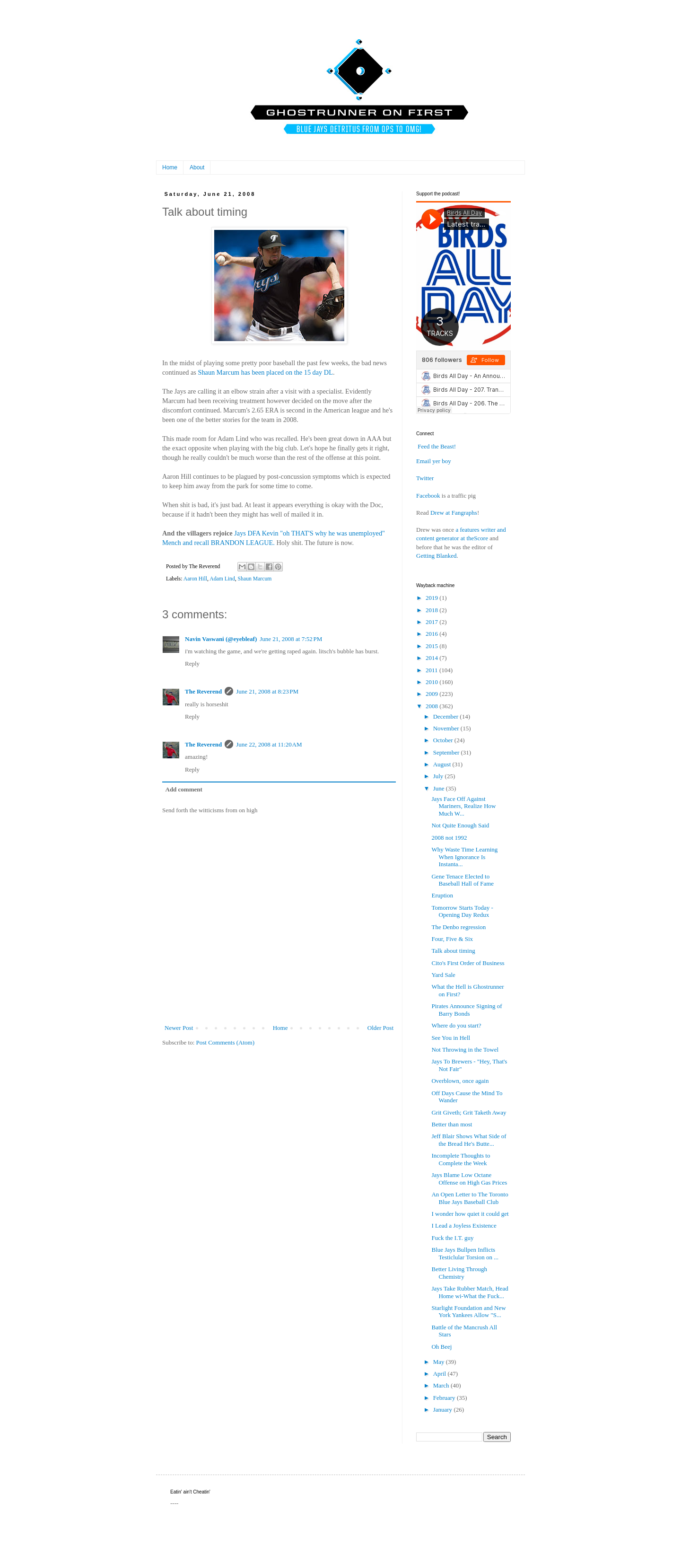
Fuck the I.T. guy (452, 1237)
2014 (432, 657)
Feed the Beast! (437, 446)
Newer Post (179, 1027)
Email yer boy (433, 461)
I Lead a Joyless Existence (463, 1225)
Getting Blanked (436, 555)
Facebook (428, 495)
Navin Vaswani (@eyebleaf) (221, 638)
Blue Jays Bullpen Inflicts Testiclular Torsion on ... (464, 1253)
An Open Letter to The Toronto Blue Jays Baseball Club (469, 1198)
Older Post (380, 1027)
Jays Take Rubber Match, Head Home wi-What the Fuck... (469, 1292)
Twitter (425, 478)
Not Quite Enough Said (460, 825)
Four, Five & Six (452, 938)
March (442, 1385)
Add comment (184, 789)
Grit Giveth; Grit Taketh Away (468, 1112)
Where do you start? (456, 1025)
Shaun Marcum (255, 579)
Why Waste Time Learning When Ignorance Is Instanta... (464, 857)
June (439, 788)
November (447, 728)
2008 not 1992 (449, 837)
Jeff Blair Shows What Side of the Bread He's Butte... (468, 1140)
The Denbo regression (458, 927)
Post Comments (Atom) (225, 1042)
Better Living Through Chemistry (459, 1272)
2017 (432, 621)
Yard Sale (443, 974)
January (443, 1409)
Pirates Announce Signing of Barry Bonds (466, 1009)
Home (169, 167)
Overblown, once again (460, 1080)
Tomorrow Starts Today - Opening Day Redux (462, 911)
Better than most (451, 1124)
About (197, 167)
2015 (432, 646)
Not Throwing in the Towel (464, 1049)
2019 (432, 597)
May (439, 1361)
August (443, 764)
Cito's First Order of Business (467, 962)
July (439, 776)
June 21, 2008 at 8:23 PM (267, 691)
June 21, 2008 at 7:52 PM (291, 638)
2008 (432, 706)
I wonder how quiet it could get (469, 1213)
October (443, 740)
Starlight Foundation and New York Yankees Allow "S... (468, 1311)
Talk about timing (453, 950)
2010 (432, 681)
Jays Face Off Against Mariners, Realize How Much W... (463, 806)
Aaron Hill (195, 579)
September (447, 752)
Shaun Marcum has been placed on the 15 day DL (265, 372)
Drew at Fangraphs (453, 512)
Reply (192, 663)
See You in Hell (450, 1037)
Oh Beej (441, 1346)
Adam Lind (222, 579)
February (445, 1397)
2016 (432, 633)
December (446, 716)
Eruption (442, 895)
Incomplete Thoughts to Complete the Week (460, 1159)
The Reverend (203, 691)
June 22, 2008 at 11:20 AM (269, 744)
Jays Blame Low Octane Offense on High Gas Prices (469, 1178)
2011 (432, 670)
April (440, 1373)
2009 (432, 693)
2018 (432, 610)
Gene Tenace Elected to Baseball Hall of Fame (462, 880)
